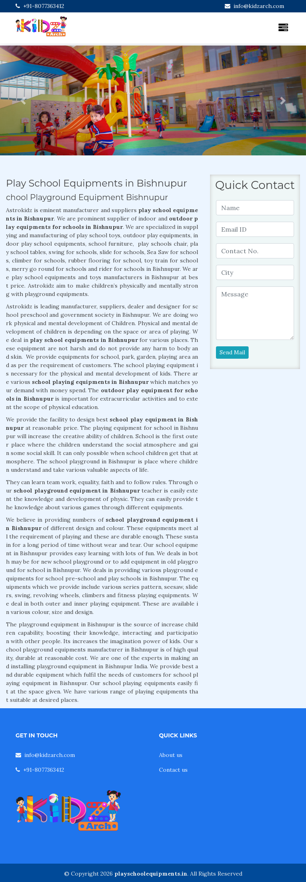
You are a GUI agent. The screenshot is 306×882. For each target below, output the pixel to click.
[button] (23, 100)
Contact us (173, 769)
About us (170, 755)
